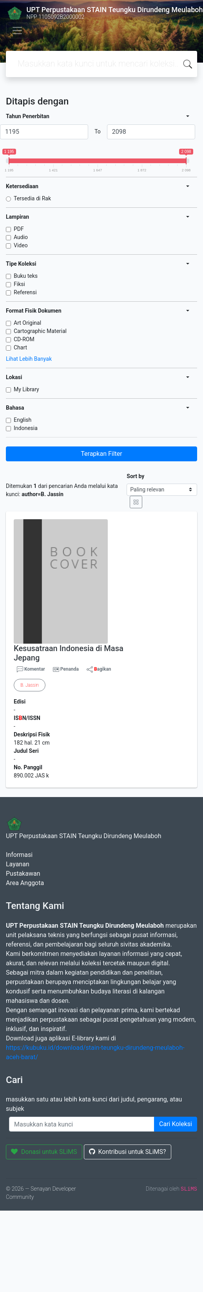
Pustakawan (23, 873)
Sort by (135, 476)
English (22, 420)
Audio (21, 237)
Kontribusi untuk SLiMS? (127, 1151)
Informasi (19, 854)
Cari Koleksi (175, 1124)
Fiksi (19, 284)
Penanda (69, 669)
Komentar (31, 669)
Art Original (27, 323)
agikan (99, 669)
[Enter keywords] (81, 1124)
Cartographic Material (40, 331)
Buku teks (26, 276)
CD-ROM (24, 339)
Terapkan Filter (101, 453)
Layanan (17, 864)
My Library (26, 389)
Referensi (25, 292)
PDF (19, 229)
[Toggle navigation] (17, 30)
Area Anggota (25, 883)
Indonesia (26, 428)
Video (21, 245)
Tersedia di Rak (32, 198)
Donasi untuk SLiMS (44, 1151)
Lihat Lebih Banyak (29, 359)
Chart (20, 347)
